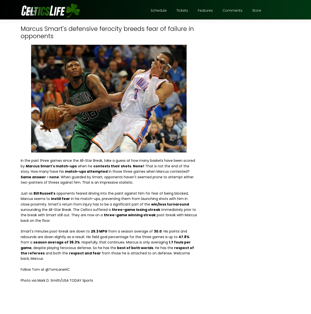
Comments (232, 10)
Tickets (182, 10)
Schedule (159, 10)
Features (205, 10)
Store (256, 10)
